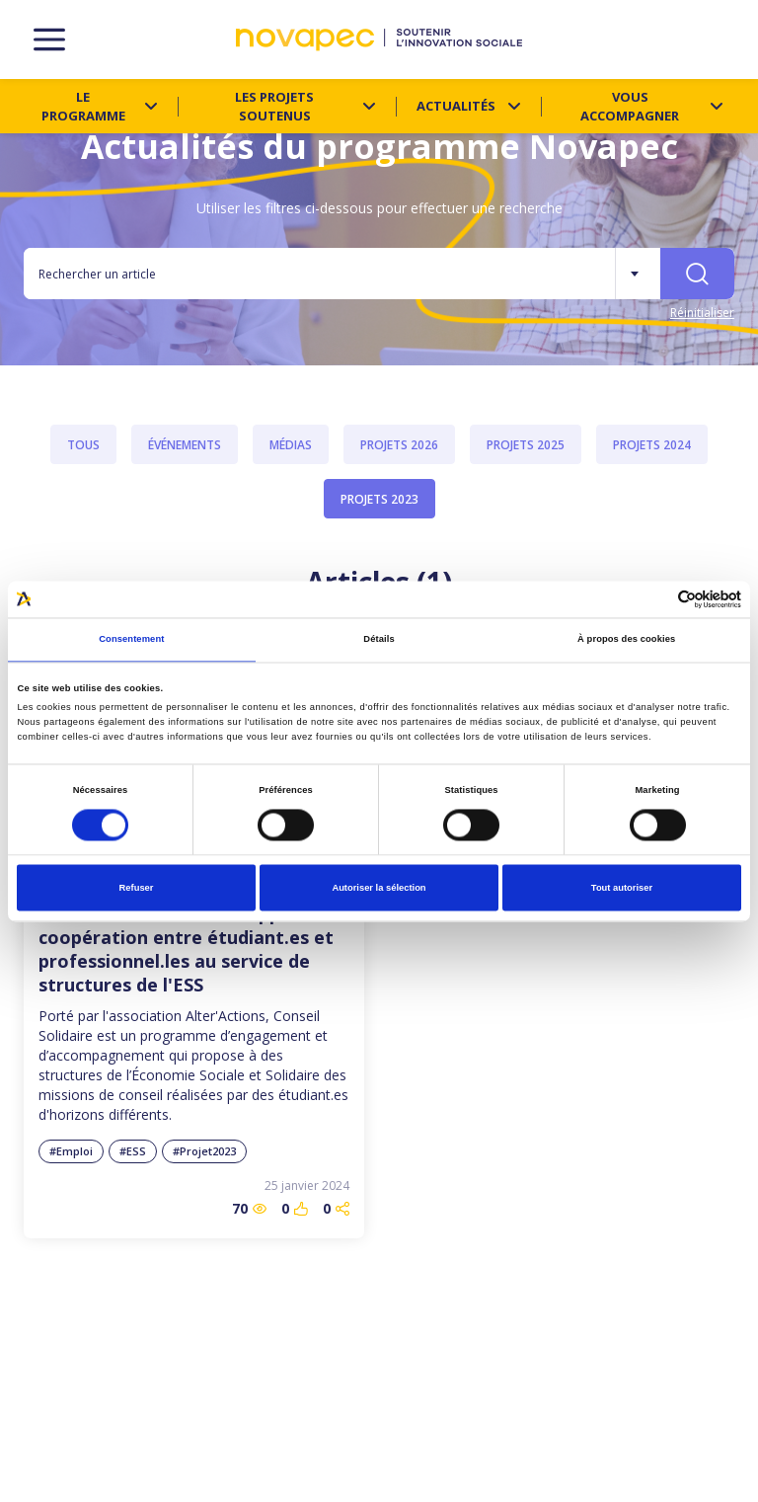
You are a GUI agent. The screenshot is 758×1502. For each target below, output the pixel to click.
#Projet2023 (204, 1151)
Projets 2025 (526, 444)
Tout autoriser (621, 888)
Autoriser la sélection (378, 888)
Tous (83, 444)
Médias (290, 444)
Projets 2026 (399, 444)
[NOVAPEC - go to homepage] (379, 39)
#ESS (132, 1151)
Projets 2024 (652, 444)
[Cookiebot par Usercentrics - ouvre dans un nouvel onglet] (654, 599)
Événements (184, 444)
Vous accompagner (629, 106)
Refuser (136, 888)
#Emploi (71, 1151)
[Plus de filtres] (637, 273)
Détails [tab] (378, 640)
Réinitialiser (702, 312)
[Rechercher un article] (319, 273)
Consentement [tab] (131, 640)
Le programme (83, 106)
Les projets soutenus (274, 106)
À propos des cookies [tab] (626, 640)
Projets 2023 (379, 499)
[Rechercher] (697, 273)
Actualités (456, 106)
